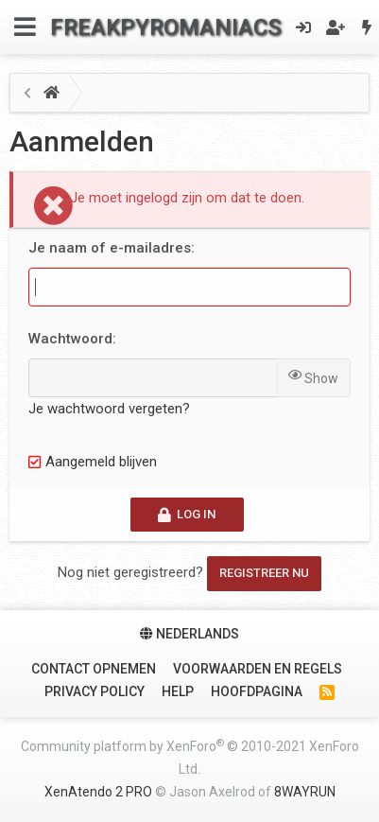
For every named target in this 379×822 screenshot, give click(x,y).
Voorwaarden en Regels (257, 668)
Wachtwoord (70, 338)
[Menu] (25, 26)
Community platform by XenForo (190, 757)
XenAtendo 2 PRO (98, 791)
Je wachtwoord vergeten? (109, 408)
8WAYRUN (305, 791)
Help (178, 691)
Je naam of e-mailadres (109, 247)
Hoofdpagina (256, 691)
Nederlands (189, 633)
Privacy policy (94, 691)
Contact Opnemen (93, 668)
